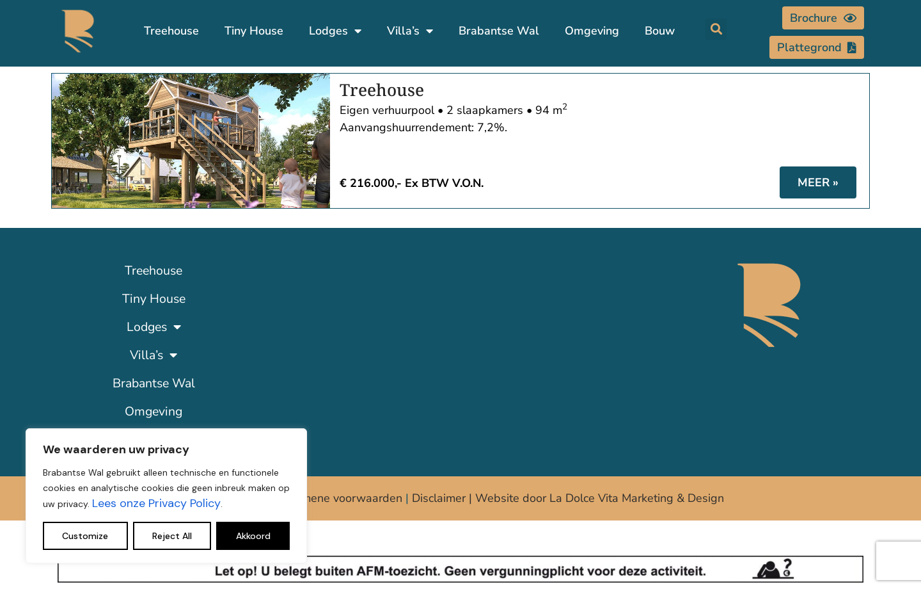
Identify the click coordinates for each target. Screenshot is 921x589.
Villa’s (410, 31)
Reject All (172, 536)
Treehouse (171, 30)
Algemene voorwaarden (339, 498)
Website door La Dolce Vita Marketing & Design (599, 498)
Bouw (660, 30)
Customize (85, 536)
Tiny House (253, 30)
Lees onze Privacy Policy (156, 503)
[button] (716, 29)
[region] (166, 495)
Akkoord (253, 536)
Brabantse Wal (499, 30)
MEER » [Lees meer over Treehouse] (818, 182)
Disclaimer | (443, 498)
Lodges (335, 31)
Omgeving (592, 30)
